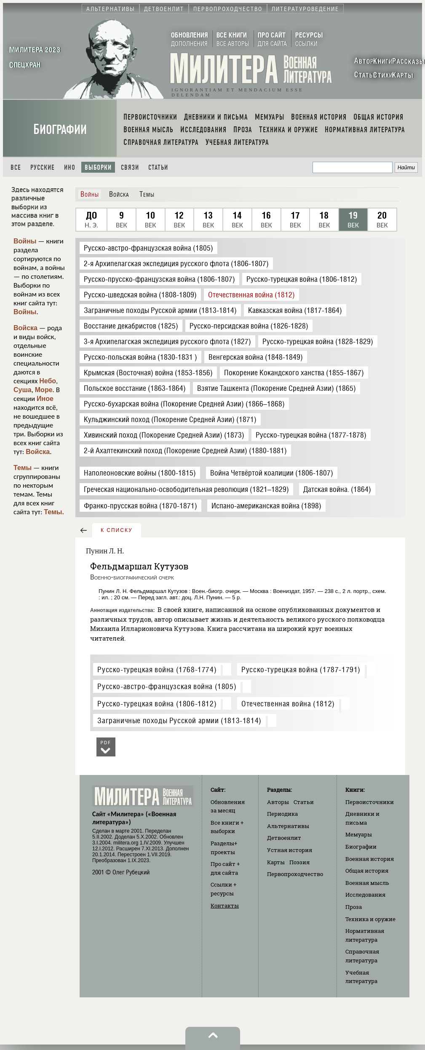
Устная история (289, 850)
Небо (47, 381)
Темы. (54, 512)
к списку (117, 530)
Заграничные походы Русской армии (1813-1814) (179, 720)
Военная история (369, 859)
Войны (25, 241)
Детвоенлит (284, 838)
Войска (25, 327)
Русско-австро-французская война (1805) (166, 686)
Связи (130, 167)
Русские (42, 167)
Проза (353, 907)
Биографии (60, 129)
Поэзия (299, 862)
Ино (69, 167)
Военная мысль (367, 883)
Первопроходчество (295, 874)
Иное (45, 398)
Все (16, 167)
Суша (22, 389)
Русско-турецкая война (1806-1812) (157, 703)
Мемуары (358, 834)
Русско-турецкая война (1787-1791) (301, 669)
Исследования (365, 894)
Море (44, 389)
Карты (276, 862)
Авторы (278, 802)
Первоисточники (369, 802)
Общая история (366, 870)
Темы (22, 467)
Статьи (158, 167)
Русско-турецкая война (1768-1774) (157, 669)
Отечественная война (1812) (288, 703)
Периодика (282, 814)
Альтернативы (288, 826)
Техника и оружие (370, 919)
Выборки (98, 167)
